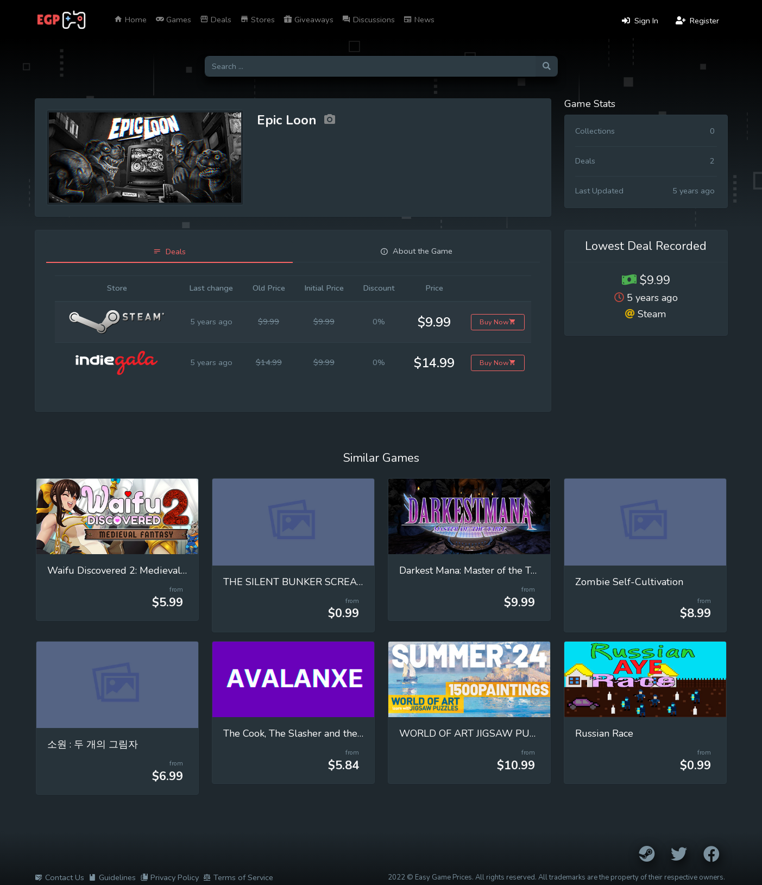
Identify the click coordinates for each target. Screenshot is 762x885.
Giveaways (308, 20)
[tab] (169, 251)
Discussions (368, 20)
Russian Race (604, 733)
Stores (257, 20)
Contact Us (59, 877)
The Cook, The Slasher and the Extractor (311, 733)
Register (697, 20)
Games (173, 20)
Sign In (640, 20)
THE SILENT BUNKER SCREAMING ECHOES (324, 581)
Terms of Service (238, 877)
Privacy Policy (169, 877)
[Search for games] (370, 66)
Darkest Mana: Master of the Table (474, 570)
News (419, 20)
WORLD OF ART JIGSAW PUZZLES (479, 733)
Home (130, 20)
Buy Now (498, 322)
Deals (215, 20)
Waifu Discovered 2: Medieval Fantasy (132, 570)
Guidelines (112, 877)
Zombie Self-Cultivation (629, 581)
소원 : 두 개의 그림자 (92, 744)
